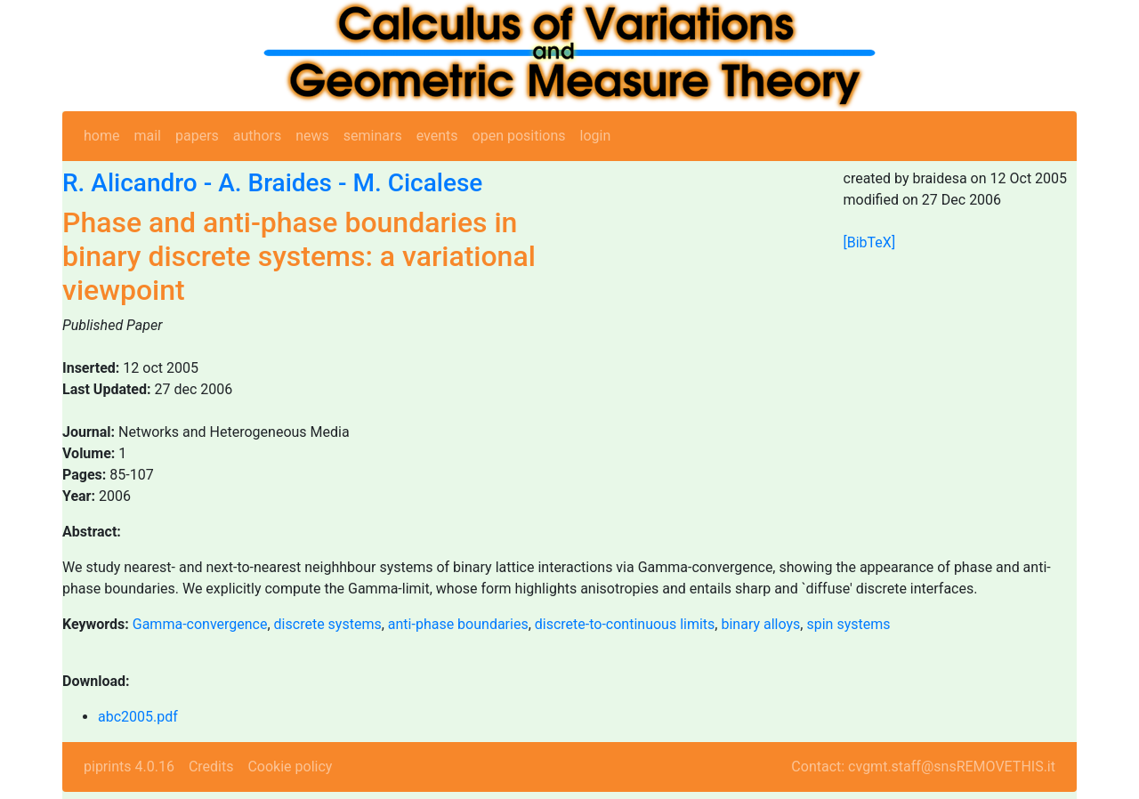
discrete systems (328, 624)
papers (197, 135)
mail (147, 135)
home (101, 135)
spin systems (848, 624)
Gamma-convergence (200, 624)
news (312, 135)
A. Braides (275, 183)
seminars (372, 135)
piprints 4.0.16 (129, 766)
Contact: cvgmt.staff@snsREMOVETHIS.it (923, 766)
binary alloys (760, 624)
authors (257, 135)
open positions (519, 135)
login (595, 135)
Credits (211, 766)
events (437, 135)
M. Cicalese (417, 183)
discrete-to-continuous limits (625, 624)
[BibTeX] (870, 242)
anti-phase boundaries (458, 624)
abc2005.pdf (138, 716)
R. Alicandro (130, 183)
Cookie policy (289, 766)
